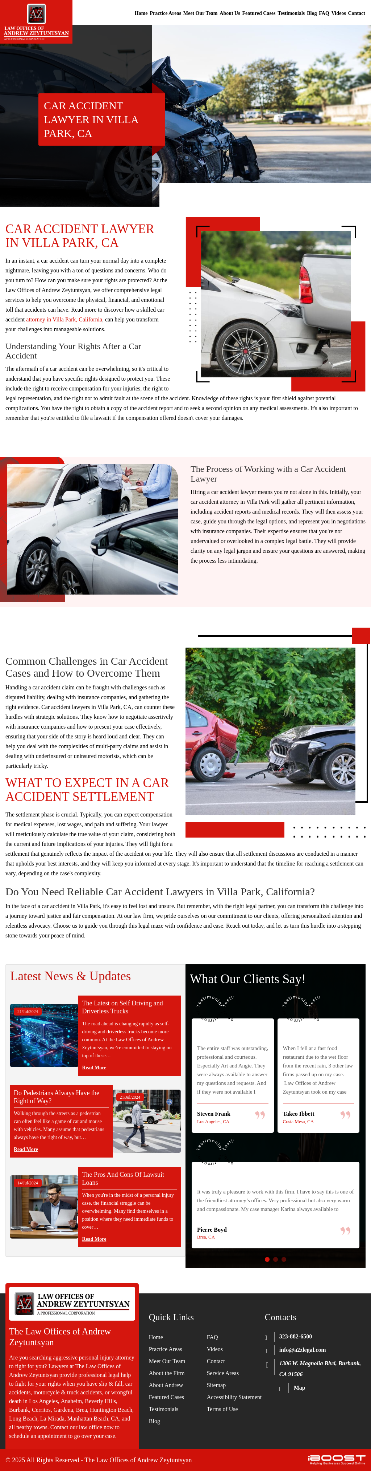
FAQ (324, 13)
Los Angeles (43, 1401)
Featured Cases (259, 13)
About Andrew (166, 1385)
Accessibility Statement (234, 1397)
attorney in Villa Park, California (64, 319)
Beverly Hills (100, 1401)
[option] (275, 1124)
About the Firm (167, 1373)
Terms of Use (222, 1409)
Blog (312, 13)
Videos (339, 13)
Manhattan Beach (87, 1418)
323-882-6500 (295, 1336)
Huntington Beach (111, 1410)
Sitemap (216, 1385)
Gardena (63, 1410)
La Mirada (52, 1418)
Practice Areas (165, 13)
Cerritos (41, 1410)
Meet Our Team (200, 13)
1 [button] (267, 1259)
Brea (81, 1410)
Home (141, 13)
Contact (356, 13)
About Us (230, 13)
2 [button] (275, 1259)
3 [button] (284, 1259)
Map (299, 1388)
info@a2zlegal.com (302, 1350)
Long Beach (23, 1418)
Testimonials (291, 13)
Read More (94, 1067)
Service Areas (223, 1373)
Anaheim (71, 1401)
